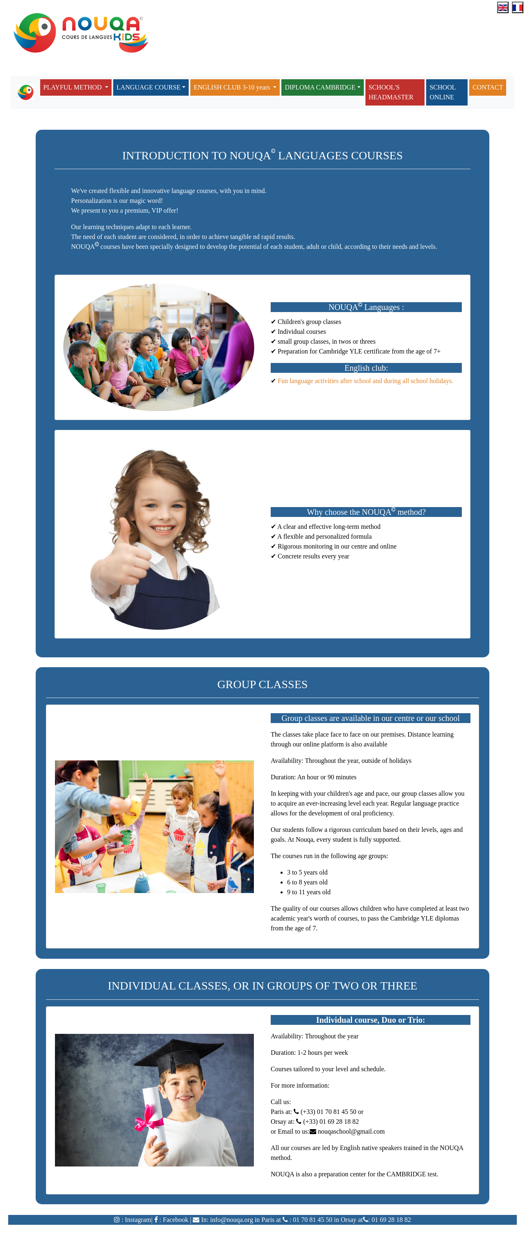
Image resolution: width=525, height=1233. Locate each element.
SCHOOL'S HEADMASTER (391, 92)
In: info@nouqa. (221, 1219)
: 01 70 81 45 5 (308, 1219)
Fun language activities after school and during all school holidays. (364, 380)
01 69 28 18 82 (390, 1219)
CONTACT (487, 87)
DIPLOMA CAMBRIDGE (320, 87)
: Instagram (135, 1219)
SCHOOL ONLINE (442, 92)
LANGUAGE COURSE (148, 87)
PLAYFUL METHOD (73, 87)
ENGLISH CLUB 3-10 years (233, 87)
